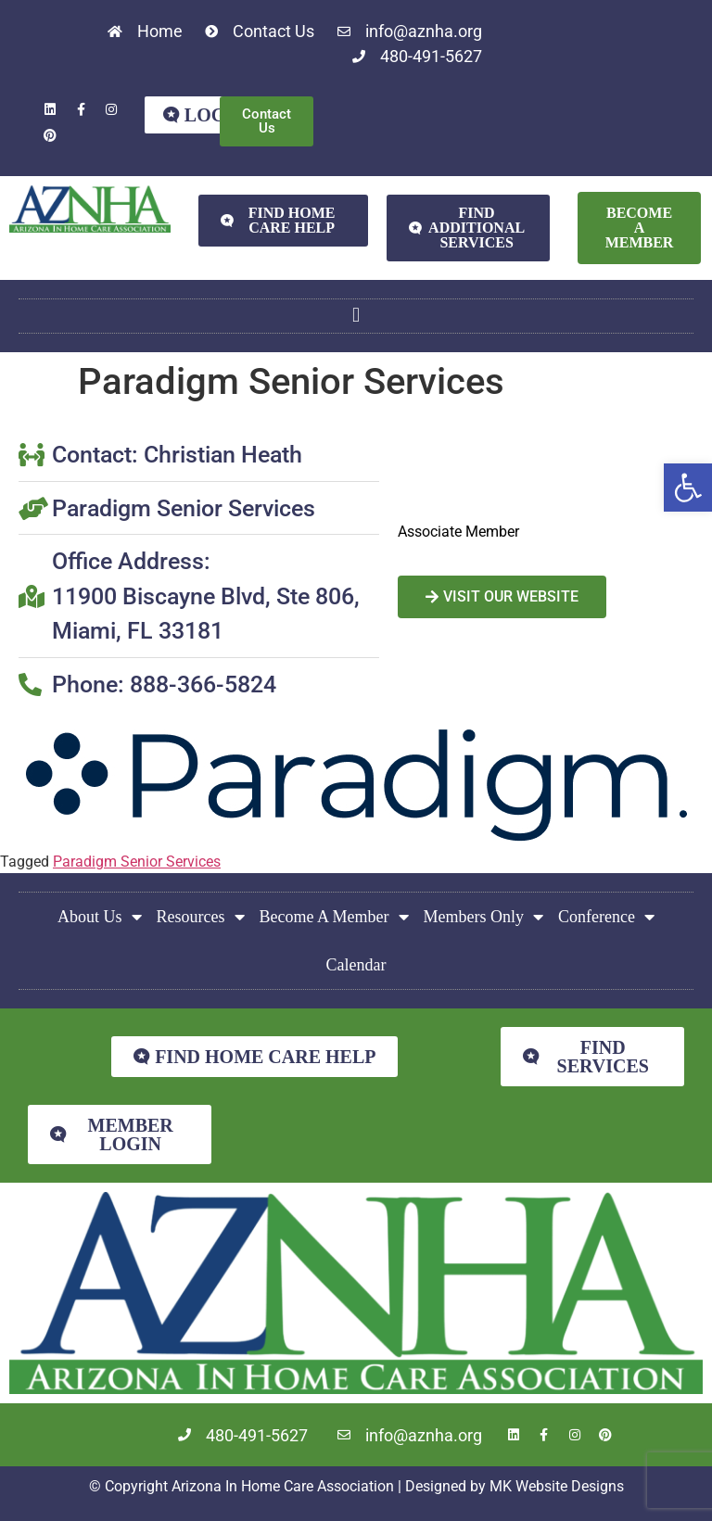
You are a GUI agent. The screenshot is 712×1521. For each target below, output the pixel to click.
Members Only (483, 916)
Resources (201, 916)
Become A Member (334, 916)
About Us (99, 916)
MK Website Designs (557, 1486)
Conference (606, 916)
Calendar (356, 965)
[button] (688, 487)
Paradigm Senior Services (137, 861)
